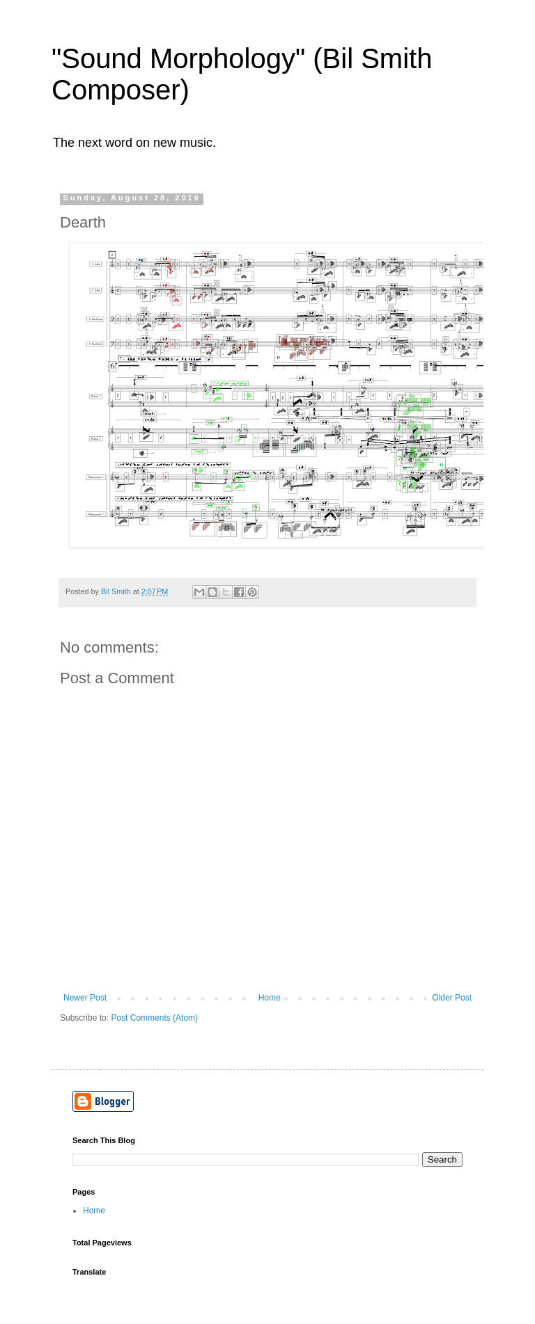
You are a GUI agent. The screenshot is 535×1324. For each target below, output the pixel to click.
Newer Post (85, 998)
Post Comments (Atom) (154, 1018)
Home (269, 998)
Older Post (452, 998)
